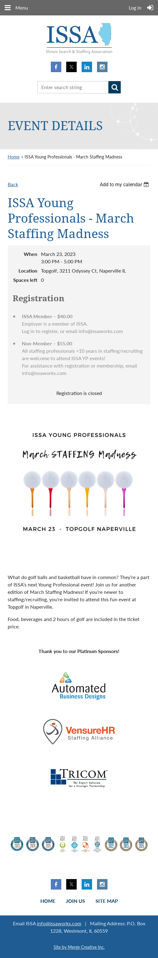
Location (27, 270)
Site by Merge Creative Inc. (79, 947)
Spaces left (25, 280)
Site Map (106, 901)
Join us (75, 901)
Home (13, 156)
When (30, 254)
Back (13, 184)
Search (114, 87)
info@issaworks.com (59, 923)
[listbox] (125, 184)
